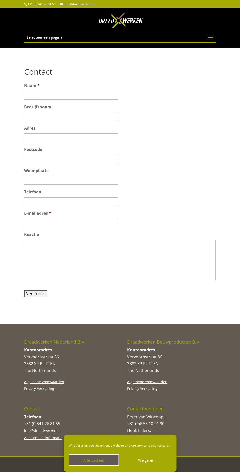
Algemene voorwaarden (44, 381)
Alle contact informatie (43, 437)
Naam (32, 85)
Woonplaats (36, 170)
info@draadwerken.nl (42, 430)
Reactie (31, 234)
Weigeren (146, 460)
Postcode (33, 149)
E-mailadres (37, 213)
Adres (29, 128)
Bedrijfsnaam (37, 107)
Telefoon (32, 192)
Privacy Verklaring (39, 388)
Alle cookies (93, 460)
